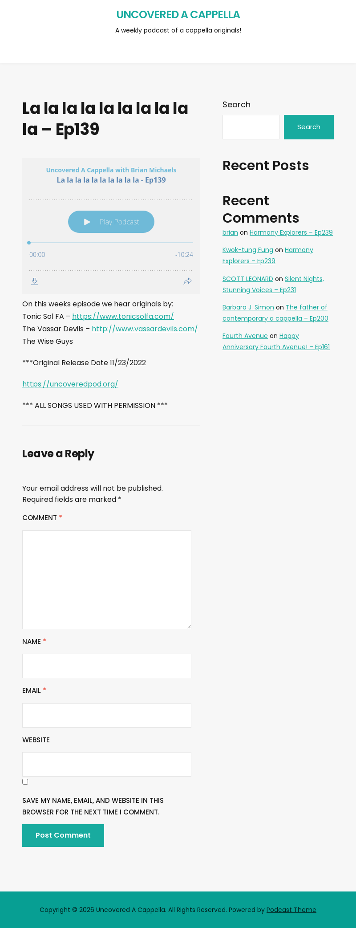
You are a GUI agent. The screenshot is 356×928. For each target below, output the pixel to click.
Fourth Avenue (245, 335)
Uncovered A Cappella (178, 14)
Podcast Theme (291, 909)
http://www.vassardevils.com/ (145, 329)
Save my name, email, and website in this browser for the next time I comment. (93, 806)
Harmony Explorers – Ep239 (291, 232)
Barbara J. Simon (248, 307)
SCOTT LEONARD (247, 278)
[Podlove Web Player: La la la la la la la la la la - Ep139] (111, 226)
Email (34, 690)
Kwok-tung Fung (247, 249)
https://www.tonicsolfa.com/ (123, 316)
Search (236, 104)
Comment (42, 517)
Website (36, 740)
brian (230, 232)
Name (34, 641)
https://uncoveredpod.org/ (70, 384)
